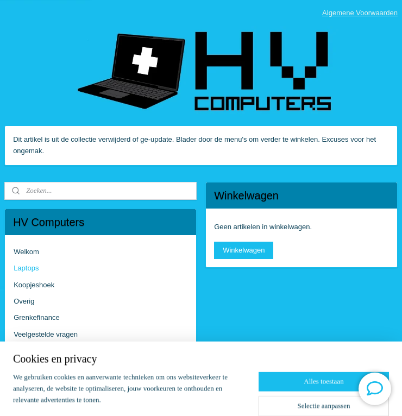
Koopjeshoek (34, 285)
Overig (24, 301)
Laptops (26, 268)
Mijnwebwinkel (308, 396)
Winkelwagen (244, 250)
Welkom (26, 252)
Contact (26, 350)
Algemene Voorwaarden (360, 13)
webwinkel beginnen (224, 396)
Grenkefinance (37, 317)
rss (188, 396)
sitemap (169, 396)
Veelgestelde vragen (46, 334)
